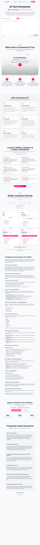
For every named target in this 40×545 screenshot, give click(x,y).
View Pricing (25, 410)
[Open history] (37, 18)
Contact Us (20, 494)
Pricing (23, 1)
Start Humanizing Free (16, 410)
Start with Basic (29, 218)
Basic (18, 18)
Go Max (29, 235)
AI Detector (19, 1)
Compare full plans (20, 199)
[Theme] (29, 1)
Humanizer (15, 1)
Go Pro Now (10, 235)
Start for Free (10, 217)
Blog (25, 1)
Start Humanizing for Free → (20, 186)
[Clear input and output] (34, 18)
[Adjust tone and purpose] (36, 18)
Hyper (22, 18)
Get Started (33, 1)
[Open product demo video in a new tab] (20, 64)
